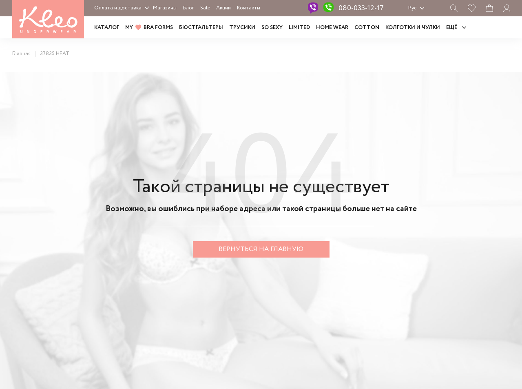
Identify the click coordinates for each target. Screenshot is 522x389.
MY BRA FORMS (149, 27)
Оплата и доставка (118, 8)
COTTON (366, 27)
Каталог (106, 27)
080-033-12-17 (361, 8)
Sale (205, 8)
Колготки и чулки (412, 27)
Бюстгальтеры (201, 27)
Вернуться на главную (261, 249)
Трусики (242, 27)
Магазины (165, 8)
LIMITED (299, 27)
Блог (188, 8)
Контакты (248, 8)
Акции (223, 8)
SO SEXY (272, 27)
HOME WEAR (332, 27)
